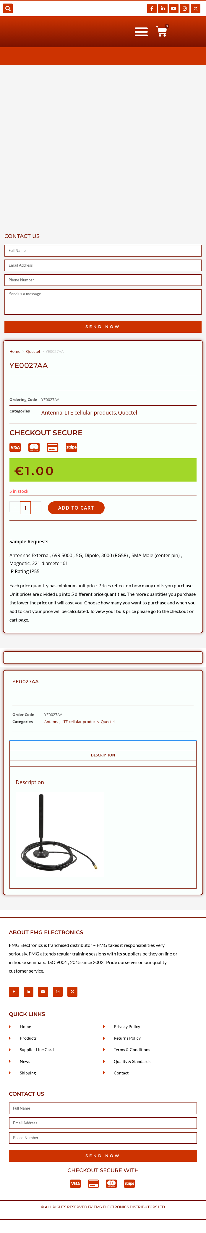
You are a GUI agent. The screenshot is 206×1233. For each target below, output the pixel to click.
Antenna (51, 412)
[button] (8, 8)
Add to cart (76, 508)
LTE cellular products (90, 412)
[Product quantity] (25, 507)
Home (14, 351)
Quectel (33, 351)
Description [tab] (103, 755)
